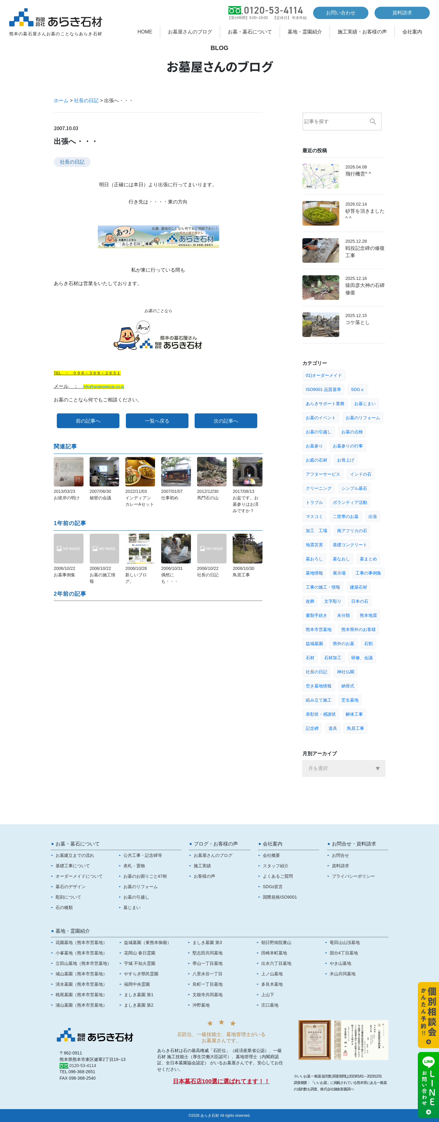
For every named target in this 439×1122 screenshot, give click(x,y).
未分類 (343, 615)
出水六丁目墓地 (276, 963)
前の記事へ (88, 421)
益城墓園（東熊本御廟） (147, 942)
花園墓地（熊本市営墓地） (81, 942)
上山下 (267, 994)
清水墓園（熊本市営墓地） (81, 984)
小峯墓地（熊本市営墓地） (81, 953)
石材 (310, 657)
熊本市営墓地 (319, 629)
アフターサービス (323, 474)
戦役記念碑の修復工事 (365, 252)
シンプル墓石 (354, 488)
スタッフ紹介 (276, 866)
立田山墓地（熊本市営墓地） (83, 963)
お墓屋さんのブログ (190, 31)
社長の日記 (86, 100)
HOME (145, 31)
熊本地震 (368, 615)
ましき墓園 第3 (207, 942)
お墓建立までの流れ (75, 855)
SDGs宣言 (273, 886)
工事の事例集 (368, 573)
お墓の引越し (319, 431)
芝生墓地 (350, 700)
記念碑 (312, 728)
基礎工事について (73, 866)
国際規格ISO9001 (280, 897)
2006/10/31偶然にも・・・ (172, 575)
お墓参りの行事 (348, 445)
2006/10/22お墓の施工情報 (102, 575)
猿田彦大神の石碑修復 (365, 289)
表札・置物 (134, 866)
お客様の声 (204, 876)
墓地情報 (314, 573)
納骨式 (347, 685)
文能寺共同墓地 (207, 994)
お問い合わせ (340, 12)
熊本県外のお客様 (358, 629)
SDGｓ (357, 389)
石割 (368, 643)
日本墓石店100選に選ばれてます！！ (221, 1081)
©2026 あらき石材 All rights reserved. (219, 1115)
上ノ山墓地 (272, 974)
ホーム (61, 100)
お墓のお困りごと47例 (145, 876)
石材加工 (332, 657)
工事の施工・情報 (323, 587)
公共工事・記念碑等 (142, 855)
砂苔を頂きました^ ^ (365, 214)
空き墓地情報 (319, 685)
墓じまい (132, 907)
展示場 (339, 573)
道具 (332, 728)
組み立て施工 (319, 700)
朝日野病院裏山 (276, 942)
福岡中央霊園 (137, 984)
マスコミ (314, 516)
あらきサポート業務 (325, 403)
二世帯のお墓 (346, 516)
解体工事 (354, 714)
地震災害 (314, 544)
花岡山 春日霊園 (139, 953)
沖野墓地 (201, 1005)
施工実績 (202, 866)
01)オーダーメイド (324, 375)
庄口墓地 (269, 1005)
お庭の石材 (316, 460)
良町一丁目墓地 (207, 984)
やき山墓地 (340, 963)
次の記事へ (226, 421)
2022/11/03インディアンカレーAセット (139, 498)
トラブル (314, 502)
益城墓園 (314, 643)
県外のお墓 (343, 643)
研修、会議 (362, 657)
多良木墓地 (272, 984)
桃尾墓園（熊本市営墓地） (81, 994)
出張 (372, 516)
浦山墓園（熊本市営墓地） (81, 1005)
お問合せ (340, 855)
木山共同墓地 (342, 974)
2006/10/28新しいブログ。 (136, 575)
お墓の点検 (352, 431)
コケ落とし (357, 322)
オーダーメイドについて (79, 876)
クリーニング (319, 488)
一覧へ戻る (157, 421)
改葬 (310, 601)
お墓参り (314, 445)
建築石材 (358, 587)
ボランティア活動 (350, 502)
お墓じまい (365, 403)
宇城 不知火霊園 (139, 963)
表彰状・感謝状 (321, 714)
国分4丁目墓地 (344, 953)
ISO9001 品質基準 (323, 389)
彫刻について (68, 897)
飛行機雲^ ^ (358, 173)
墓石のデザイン (71, 886)
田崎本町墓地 (274, 953)
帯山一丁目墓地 (207, 963)
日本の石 (359, 601)
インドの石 (360, 474)
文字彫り (332, 601)
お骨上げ (345, 460)
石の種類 (64, 907)
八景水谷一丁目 (207, 974)
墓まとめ (368, 558)
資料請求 (402, 12)
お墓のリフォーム (363, 417)
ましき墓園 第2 (138, 1005)
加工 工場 (316, 530)
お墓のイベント (321, 417)
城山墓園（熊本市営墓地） (81, 974)
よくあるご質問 (278, 876)
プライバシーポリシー (353, 876)
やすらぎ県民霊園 (141, 974)
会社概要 (271, 855)
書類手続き (316, 615)
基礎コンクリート (350, 544)
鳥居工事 (355, 728)
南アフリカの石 (352, 530)
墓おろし (314, 558)
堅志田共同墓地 (207, 953)
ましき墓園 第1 (138, 994)
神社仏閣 (345, 671)
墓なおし (341, 558)
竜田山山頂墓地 (345, 942)
